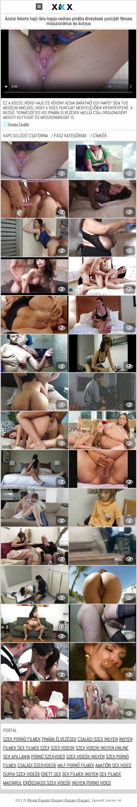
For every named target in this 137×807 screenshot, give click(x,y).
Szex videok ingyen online (102, 748)
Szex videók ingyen (85, 756)
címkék (100, 135)
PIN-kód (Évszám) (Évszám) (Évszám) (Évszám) (58, 800)
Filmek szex (38, 748)
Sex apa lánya (16, 756)
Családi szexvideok (36, 765)
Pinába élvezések (59, 739)
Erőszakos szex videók (47, 783)
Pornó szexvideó (48, 756)
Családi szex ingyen (98, 739)
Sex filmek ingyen (80, 774)
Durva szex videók (21, 774)
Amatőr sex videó (113, 765)
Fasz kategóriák (71, 135)
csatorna (39, 135)
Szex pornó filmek (22, 739)
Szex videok (63, 748)
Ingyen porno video (91, 783)
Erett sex (51, 774)
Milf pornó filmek (75, 765)
